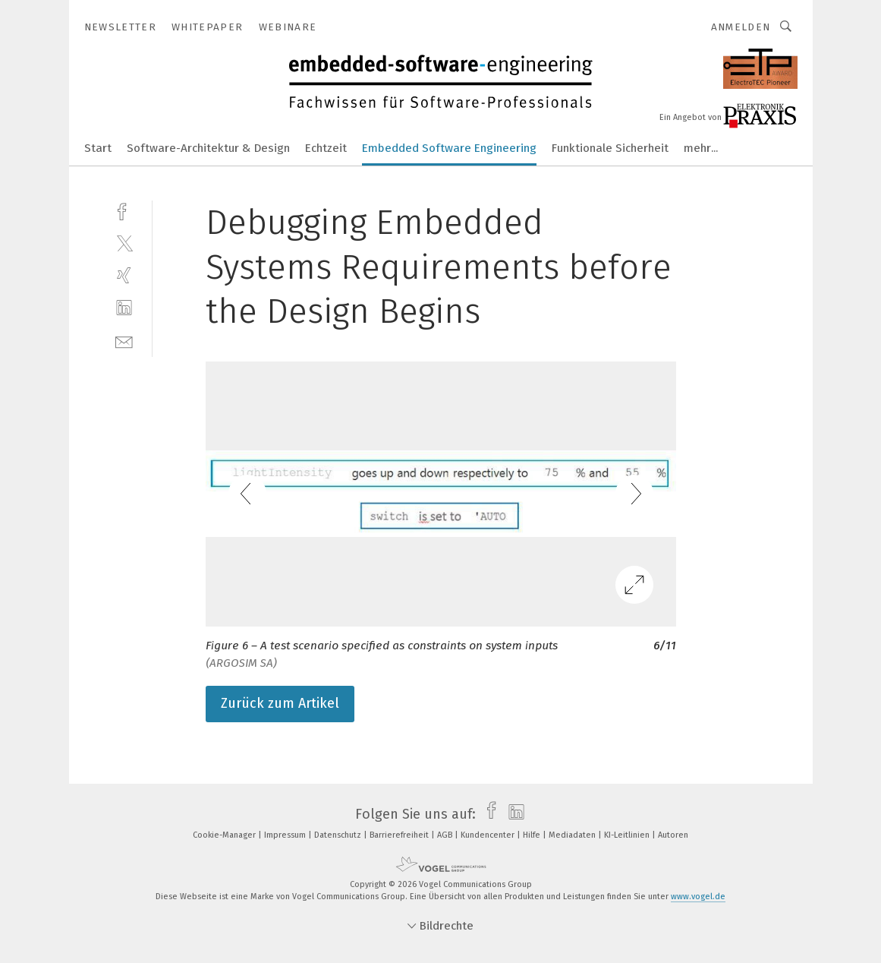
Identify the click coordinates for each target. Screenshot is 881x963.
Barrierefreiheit (400, 835)
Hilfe (533, 835)
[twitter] (124, 242)
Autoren (673, 835)
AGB (446, 835)
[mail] (124, 340)
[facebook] (124, 209)
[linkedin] (124, 307)
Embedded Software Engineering (449, 148)
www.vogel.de (698, 896)
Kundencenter (489, 835)
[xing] (124, 275)
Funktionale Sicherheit (610, 148)
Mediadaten (573, 835)
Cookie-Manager (225, 835)
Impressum (286, 835)
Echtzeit (326, 148)
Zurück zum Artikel (280, 703)
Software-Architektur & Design (208, 148)
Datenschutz (338, 835)
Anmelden (741, 27)
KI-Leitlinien (628, 835)
